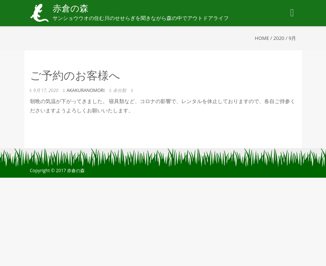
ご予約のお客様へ (75, 76)
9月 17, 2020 (45, 90)
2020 (279, 38)
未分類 (119, 90)
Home (262, 38)
